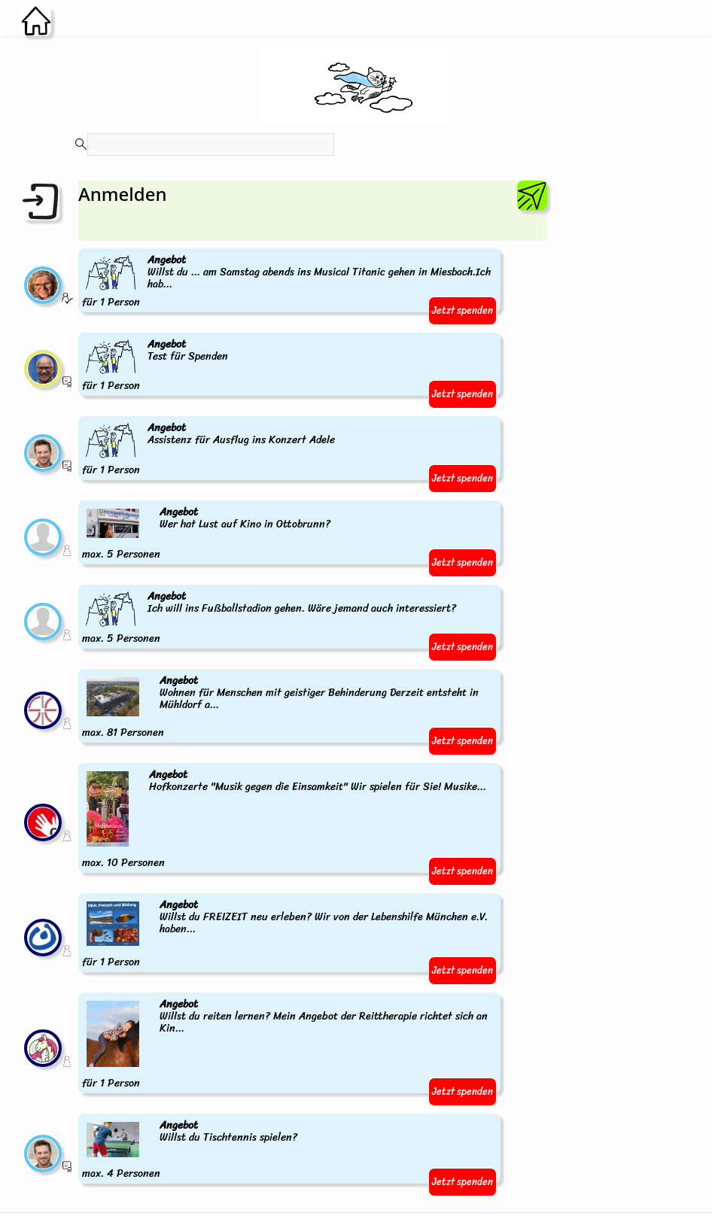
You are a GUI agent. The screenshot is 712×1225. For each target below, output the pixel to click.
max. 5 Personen (207, 534)
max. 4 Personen (191, 1149)
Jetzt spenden (462, 310)
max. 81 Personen (289, 707)
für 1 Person (289, 282)
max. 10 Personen (285, 819)
